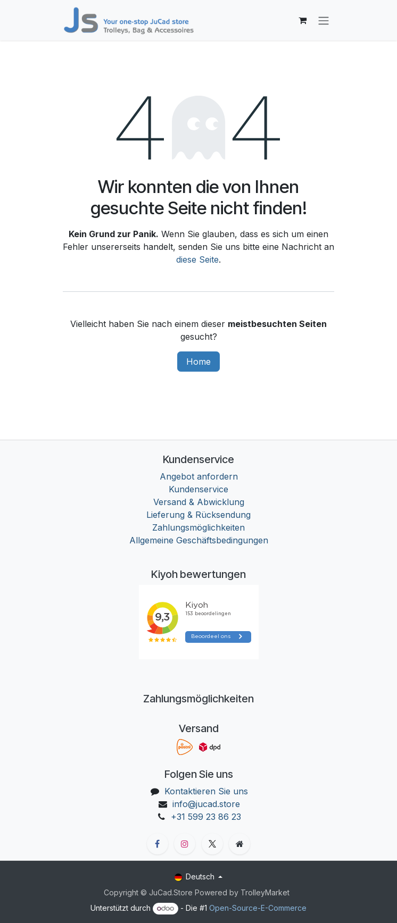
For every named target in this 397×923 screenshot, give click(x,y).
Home (198, 361)
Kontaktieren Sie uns (206, 791)
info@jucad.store (206, 804)
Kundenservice (198, 489)
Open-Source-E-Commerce (258, 907)
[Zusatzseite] (239, 843)
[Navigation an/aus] (323, 20)
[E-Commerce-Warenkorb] (302, 20)
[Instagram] (184, 843)
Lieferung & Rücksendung (198, 514)
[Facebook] (157, 843)
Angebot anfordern (199, 476)
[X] (212, 843)
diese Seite (197, 259)
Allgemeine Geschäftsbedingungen (198, 540)
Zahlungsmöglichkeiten (198, 527)
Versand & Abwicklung (198, 502)
